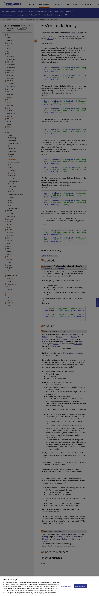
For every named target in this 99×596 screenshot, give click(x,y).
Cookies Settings (66, 587)
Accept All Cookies (80, 587)
